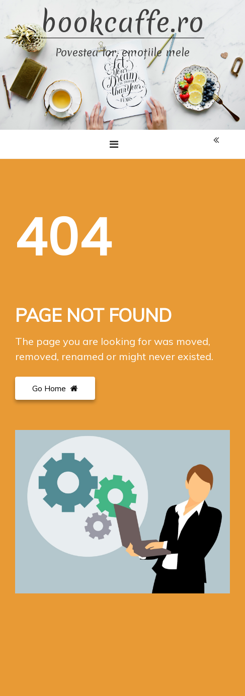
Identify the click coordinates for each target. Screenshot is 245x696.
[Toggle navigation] (114, 144)
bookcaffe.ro (122, 23)
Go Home (55, 388)
